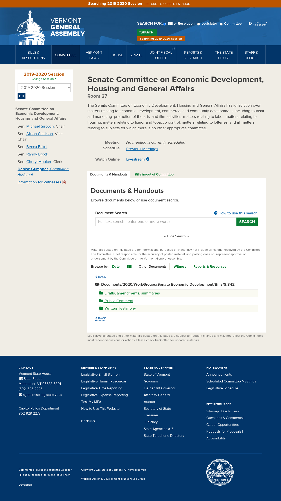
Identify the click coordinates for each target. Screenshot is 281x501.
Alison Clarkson (39, 133)
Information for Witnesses (41, 182)
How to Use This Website (100, 408)
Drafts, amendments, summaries (129, 293)
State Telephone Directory (164, 435)
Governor (151, 381)
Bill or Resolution (180, 23)
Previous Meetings (142, 149)
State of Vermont (157, 374)
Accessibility (216, 438)
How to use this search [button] (236, 213)
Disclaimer (88, 421)
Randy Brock (37, 154)
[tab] (109, 174)
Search (147, 33)
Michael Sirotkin (40, 126)
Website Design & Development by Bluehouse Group (113, 479)
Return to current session (168, 4)
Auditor (149, 402)
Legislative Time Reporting (101, 388)
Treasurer (151, 415)
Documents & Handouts (109, 174)
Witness (180, 266)
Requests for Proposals (223, 431)
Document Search (176, 213)
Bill (129, 266)
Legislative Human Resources (103, 381)
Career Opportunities (222, 424)
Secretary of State (157, 408)
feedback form (41, 475)
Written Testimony (117, 308)
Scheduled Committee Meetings (231, 381)
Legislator (207, 23)
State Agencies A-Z (158, 429)
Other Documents (153, 266)
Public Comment (116, 301)
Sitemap (212, 411)
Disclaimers (230, 411)
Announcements (219, 374)
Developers (25, 484)
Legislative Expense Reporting (104, 395)
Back (100, 277)
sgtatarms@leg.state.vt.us (40, 395)
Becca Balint (36, 146)
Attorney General (157, 395)
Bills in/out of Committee (154, 174)
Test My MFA (91, 402)
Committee (231, 23)
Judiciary (151, 422)
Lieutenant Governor (159, 388)
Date (116, 266)
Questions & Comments (224, 418)
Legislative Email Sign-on (100, 374)
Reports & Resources (209, 266)
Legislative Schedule (222, 388)
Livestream (135, 159)
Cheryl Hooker (38, 161)
